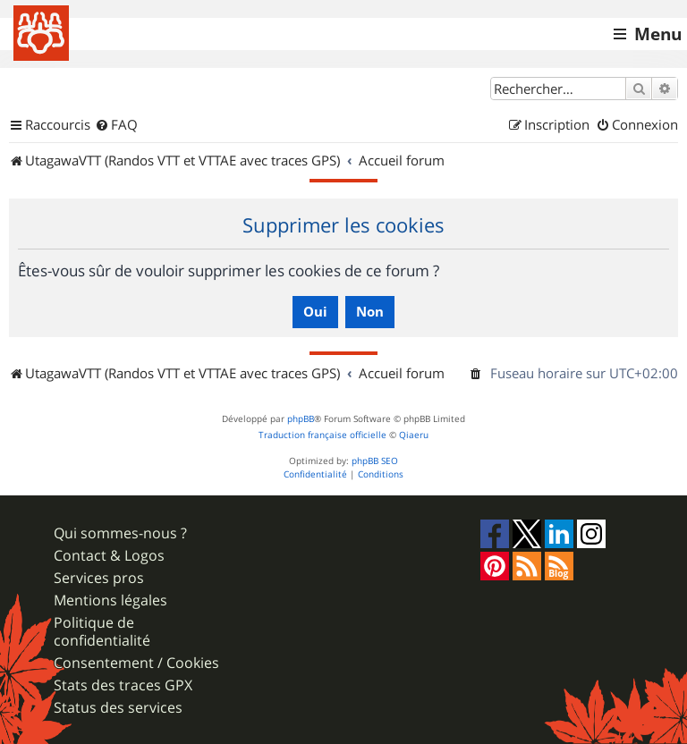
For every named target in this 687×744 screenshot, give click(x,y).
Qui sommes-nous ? (120, 533)
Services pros (99, 578)
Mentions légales (110, 600)
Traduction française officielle (322, 435)
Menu (658, 34)
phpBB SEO (375, 461)
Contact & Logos (109, 555)
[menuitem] (116, 125)
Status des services (118, 707)
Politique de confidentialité (102, 631)
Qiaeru (413, 435)
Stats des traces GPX (123, 685)
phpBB (300, 419)
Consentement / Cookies (136, 663)
